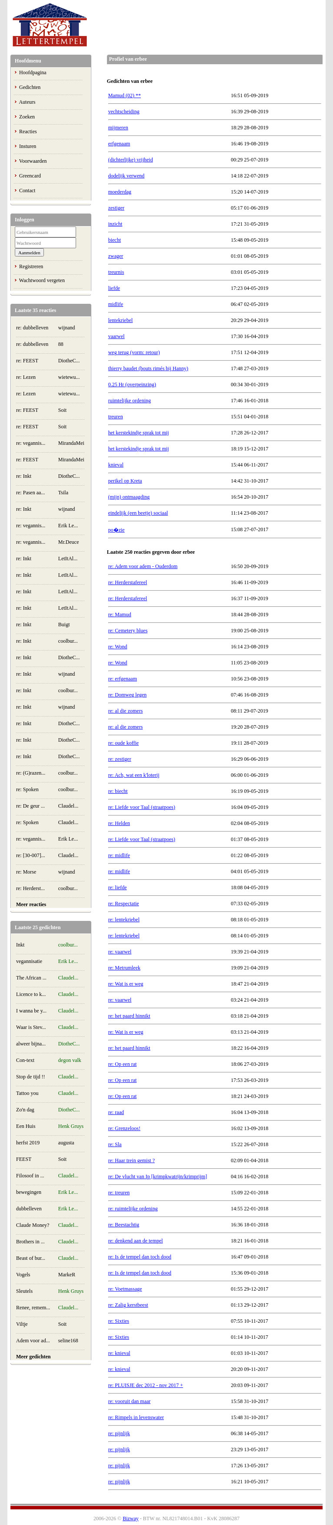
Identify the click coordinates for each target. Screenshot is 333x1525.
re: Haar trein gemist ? (131, 1160)
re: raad (116, 1112)
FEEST (23, 1159)
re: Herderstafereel (127, 582)
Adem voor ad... (33, 1341)
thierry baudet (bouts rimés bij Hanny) (148, 368)
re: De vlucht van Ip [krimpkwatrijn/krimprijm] (157, 1176)
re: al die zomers (125, 711)
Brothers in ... (30, 1242)
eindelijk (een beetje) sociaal (138, 513)
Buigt (64, 624)
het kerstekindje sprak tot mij (138, 433)
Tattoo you (27, 1093)
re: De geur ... (30, 806)
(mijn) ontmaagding (129, 497)
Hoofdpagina (33, 72)
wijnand (66, 328)
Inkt (20, 945)
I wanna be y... (31, 1011)
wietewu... (69, 377)
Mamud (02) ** (124, 95)
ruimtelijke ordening (129, 401)
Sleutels (24, 1291)
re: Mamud (119, 614)
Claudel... (68, 806)
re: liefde (117, 887)
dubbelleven (29, 1209)
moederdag (119, 192)
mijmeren (118, 128)
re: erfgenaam (122, 679)
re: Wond (117, 647)
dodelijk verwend (126, 176)
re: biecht (118, 791)
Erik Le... (68, 526)
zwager (115, 256)
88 (60, 344)
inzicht (115, 224)
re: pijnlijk (119, 1433)
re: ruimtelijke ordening (133, 1209)
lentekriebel (120, 320)
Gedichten (29, 87)
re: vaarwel (120, 952)
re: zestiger (119, 759)
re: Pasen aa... (30, 493)
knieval (115, 465)
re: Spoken (27, 789)
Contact (27, 190)
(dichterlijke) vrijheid (130, 160)
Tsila (63, 493)
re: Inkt (23, 476)
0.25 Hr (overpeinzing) (132, 384)
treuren (115, 417)
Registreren (31, 266)
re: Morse (26, 872)
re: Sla (115, 1144)
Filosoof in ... (30, 1176)
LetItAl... (67, 558)
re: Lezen (26, 377)
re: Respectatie (123, 904)
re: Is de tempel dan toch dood (139, 1257)
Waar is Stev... (31, 1027)
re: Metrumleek (124, 968)
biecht (114, 240)
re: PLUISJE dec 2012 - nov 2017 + (145, 1385)
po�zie (116, 530)
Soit (62, 410)
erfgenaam (119, 144)
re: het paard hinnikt (129, 1016)
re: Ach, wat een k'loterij (134, 775)
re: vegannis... (30, 443)
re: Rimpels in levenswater (136, 1417)
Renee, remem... (33, 1308)
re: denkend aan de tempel (135, 1241)
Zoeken (27, 117)
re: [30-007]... (30, 855)
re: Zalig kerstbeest (128, 1305)
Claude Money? (32, 1225)
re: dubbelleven (32, 328)
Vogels (23, 1275)
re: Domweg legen (127, 695)
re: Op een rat (122, 1064)
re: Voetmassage (125, 1289)
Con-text (25, 1060)
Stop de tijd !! (30, 1077)
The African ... (31, 978)
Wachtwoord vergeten (42, 280)
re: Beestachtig (124, 1225)
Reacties (28, 131)
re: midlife (119, 855)
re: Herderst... (30, 888)
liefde (114, 288)
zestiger (116, 208)
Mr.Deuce (68, 542)
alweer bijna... (31, 1044)
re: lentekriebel (124, 920)
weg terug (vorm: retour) (134, 352)
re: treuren (119, 1193)
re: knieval (119, 1353)
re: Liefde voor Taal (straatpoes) (141, 807)
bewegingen (28, 1192)
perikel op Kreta (125, 481)
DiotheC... (69, 361)
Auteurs (27, 102)
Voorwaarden (33, 161)
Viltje (22, 1324)
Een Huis (25, 1126)
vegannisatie (29, 961)
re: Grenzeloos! (124, 1128)
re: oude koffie (123, 743)
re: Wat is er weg (125, 984)
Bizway (131, 1518)
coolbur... (68, 641)
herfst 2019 (28, 1143)
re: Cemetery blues (128, 631)
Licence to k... (31, 994)
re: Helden (119, 823)
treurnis (116, 272)
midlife (115, 304)
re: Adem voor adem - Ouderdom (143, 566)
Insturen (27, 146)
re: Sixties (118, 1321)
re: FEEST (27, 361)
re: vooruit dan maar (129, 1401)
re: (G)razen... (30, 773)
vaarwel (116, 336)
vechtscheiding (124, 111)
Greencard (30, 176)
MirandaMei (71, 443)
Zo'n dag (25, 1110)
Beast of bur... (30, 1258)
